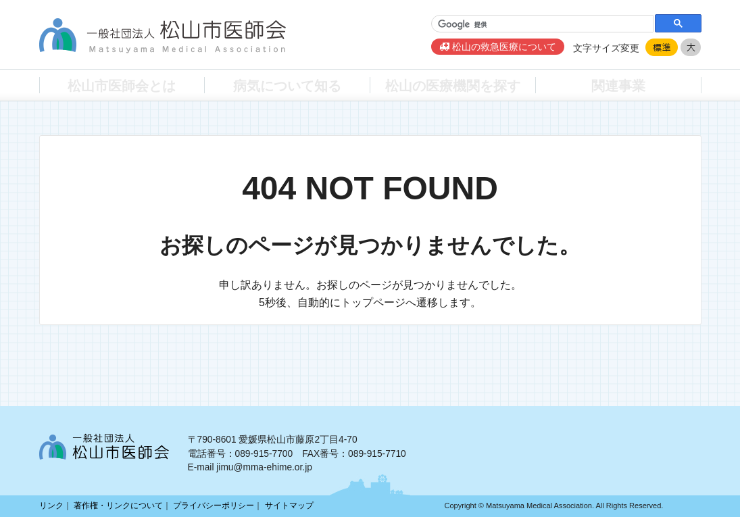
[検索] (541, 25)
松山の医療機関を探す (453, 84)
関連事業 (618, 84)
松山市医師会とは (121, 84)
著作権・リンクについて (118, 505)
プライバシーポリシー (213, 505)
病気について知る (287, 84)
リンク (51, 505)
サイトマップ (289, 505)
